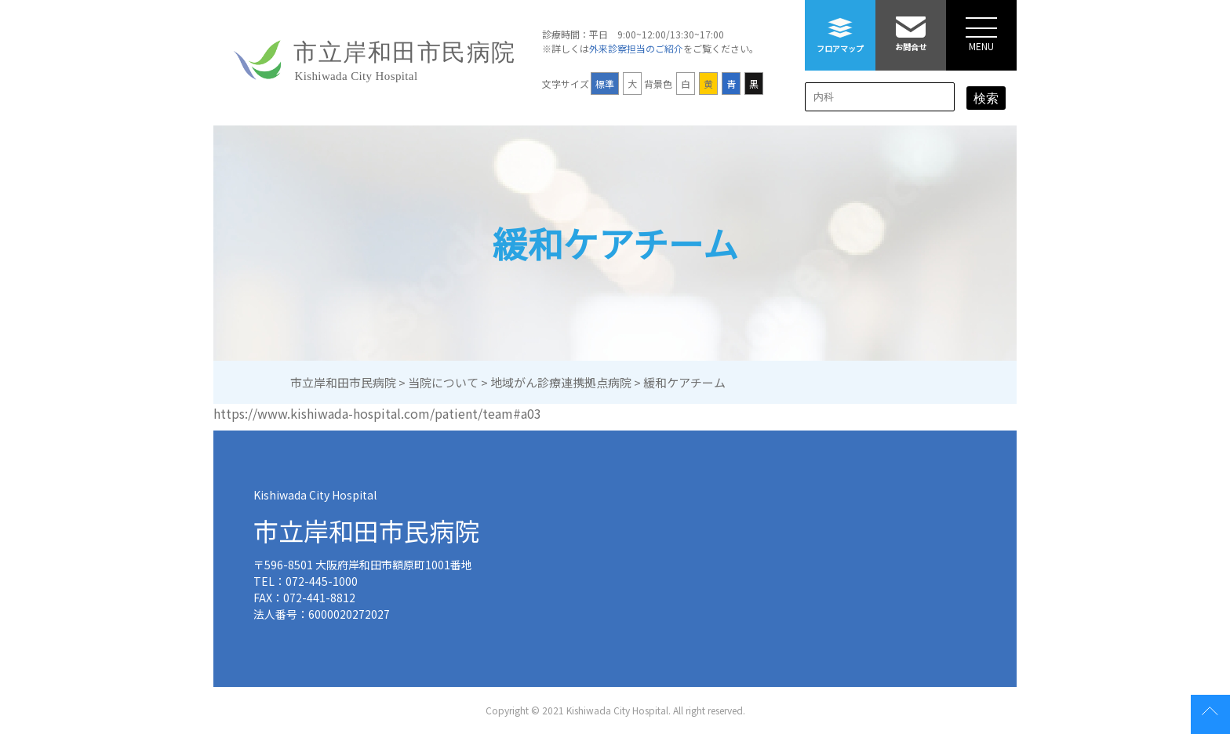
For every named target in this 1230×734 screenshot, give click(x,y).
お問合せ (910, 26)
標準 (604, 83)
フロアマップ (840, 27)
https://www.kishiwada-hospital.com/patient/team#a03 (377, 413)
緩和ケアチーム (615, 242)
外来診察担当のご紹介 (636, 48)
